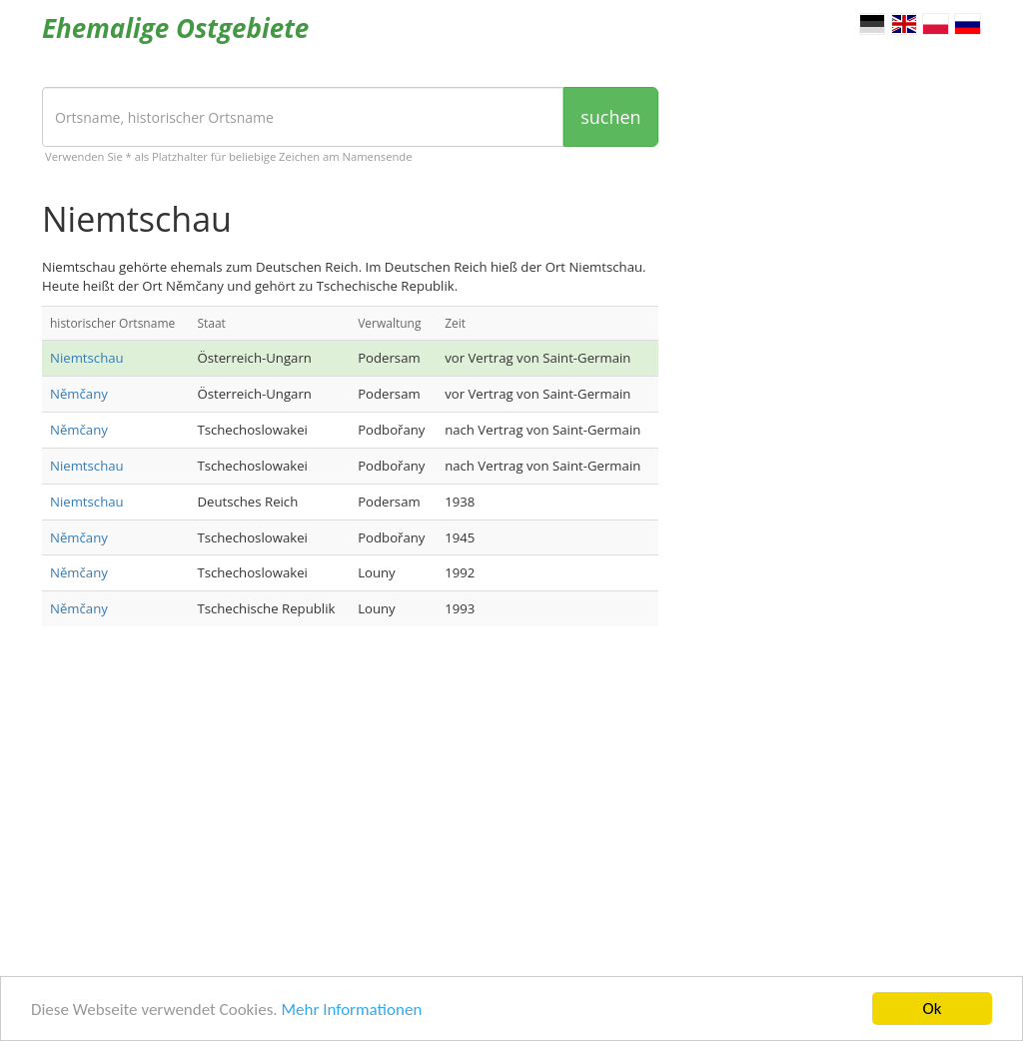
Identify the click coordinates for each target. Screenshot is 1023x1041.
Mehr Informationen (351, 1010)
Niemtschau (87, 358)
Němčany (79, 394)
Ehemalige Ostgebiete (175, 28)
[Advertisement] (350, 801)
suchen (610, 117)
